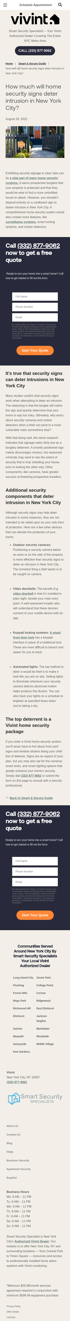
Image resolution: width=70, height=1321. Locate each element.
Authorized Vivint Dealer (32, 1241)
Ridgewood (43, 1000)
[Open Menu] (5, 5)
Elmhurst (18, 1016)
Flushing (18, 985)
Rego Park (19, 1000)
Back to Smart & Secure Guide (29, 798)
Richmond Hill (22, 1008)
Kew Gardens (21, 1051)
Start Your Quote (35, 350)
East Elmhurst (45, 1008)
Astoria (17, 1028)
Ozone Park (43, 977)
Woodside (42, 1036)
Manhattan (42, 1028)
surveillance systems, (21, 222)
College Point (44, 985)
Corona (41, 993)
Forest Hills (20, 993)
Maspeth (18, 1036)
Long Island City (23, 977)
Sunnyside (19, 1044)
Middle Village (45, 1044)
